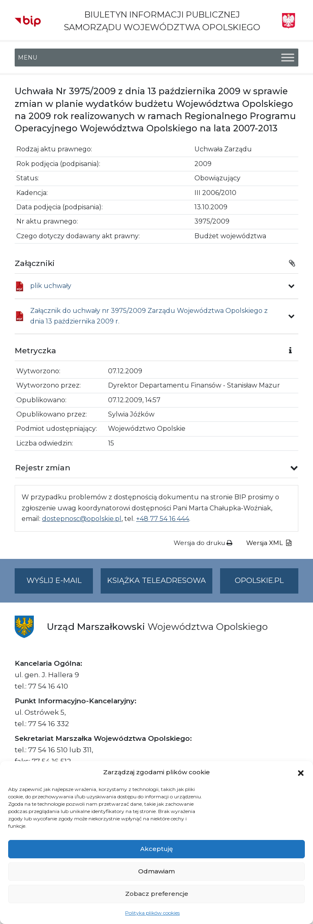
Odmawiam (156, 871)
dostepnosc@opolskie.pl (81, 519)
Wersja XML (268, 543)
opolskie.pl (259, 580)
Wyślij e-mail (59, 584)
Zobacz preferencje (156, 893)
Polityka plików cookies (152, 913)
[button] (301, 772)
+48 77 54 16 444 (162, 519)
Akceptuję (156, 849)
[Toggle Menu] (287, 58)
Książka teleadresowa (156, 580)
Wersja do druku (203, 543)
